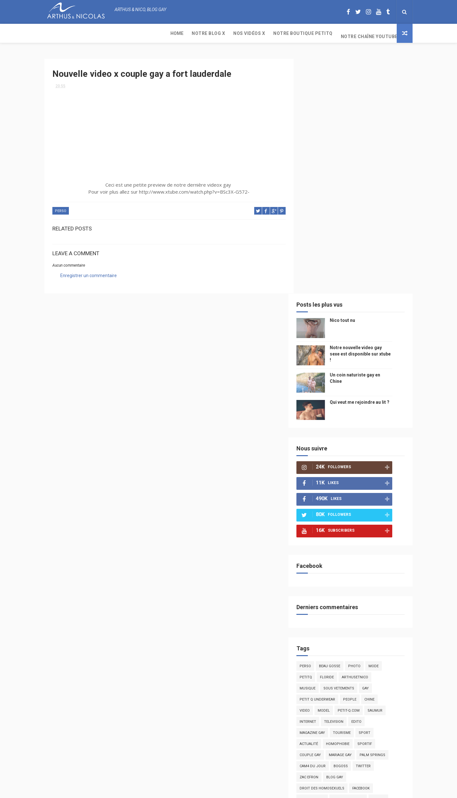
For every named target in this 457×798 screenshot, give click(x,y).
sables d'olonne (325, 606)
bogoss (350, 528)
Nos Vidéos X (127, 33)
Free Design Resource (254, 790)
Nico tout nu (352, 82)
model (334, 473)
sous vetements (348, 451)
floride (337, 439)
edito (366, 484)
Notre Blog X (86, 33)
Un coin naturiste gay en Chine (360, 754)
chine (379, 462)
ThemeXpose (216, 790)
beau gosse (339, 428)
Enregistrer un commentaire (88, 272)
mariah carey (321, 562)
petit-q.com (358, 473)
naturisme (364, 573)
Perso (60, 208)
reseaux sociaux (358, 562)
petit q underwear (327, 462)
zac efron (318, 539)
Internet (317, 484)
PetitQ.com (378, 606)
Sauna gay (319, 628)
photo (364, 428)
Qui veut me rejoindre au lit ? (369, 164)
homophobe (320, 617)
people (359, 462)
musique (317, 451)
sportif (374, 506)
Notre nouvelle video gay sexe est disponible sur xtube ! (370, 116)
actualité (318, 506)
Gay (375, 451)
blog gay (344, 539)
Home (55, 33)
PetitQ (315, 439)
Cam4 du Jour (322, 528)
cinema (354, 584)
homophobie (347, 506)
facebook (371, 551)
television (343, 484)
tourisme (352, 495)
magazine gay (322, 495)
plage (354, 606)
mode (383, 428)
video (314, 473)
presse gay (356, 595)
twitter (373, 528)
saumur (384, 473)
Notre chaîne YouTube (247, 33)
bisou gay (338, 573)
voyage (388, 562)
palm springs (382, 517)
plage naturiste (324, 584)
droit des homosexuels (331, 551)
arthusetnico (365, 439)
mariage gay (350, 517)
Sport (374, 495)
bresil (315, 573)
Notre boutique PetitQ (181, 33)
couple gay (320, 517)
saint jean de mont (358, 617)
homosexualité (323, 595)
